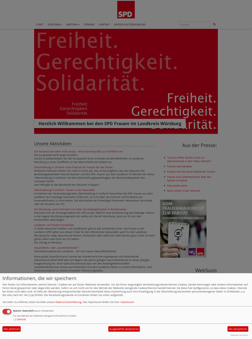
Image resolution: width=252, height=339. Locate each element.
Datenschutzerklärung (68, 302)
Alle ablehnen (12, 329)
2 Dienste (19, 319)
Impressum (127, 302)
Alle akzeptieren (237, 329)
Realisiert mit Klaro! (239, 335)
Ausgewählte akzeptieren (124, 329)
